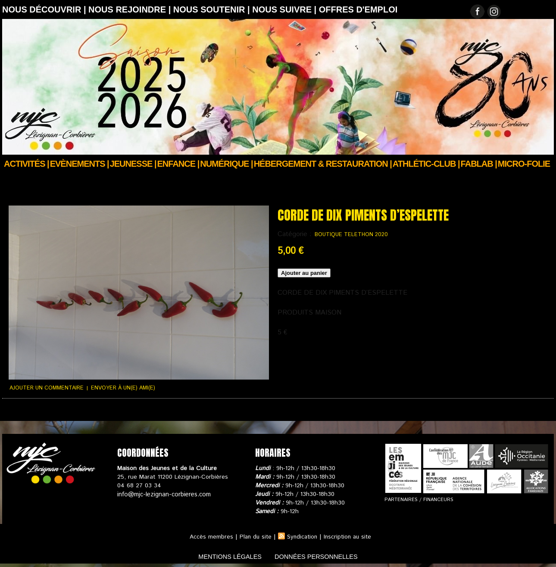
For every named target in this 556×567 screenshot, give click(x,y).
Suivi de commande (27, 412)
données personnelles (323, 555)
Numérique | (226, 163)
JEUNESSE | (133, 163)
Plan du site (253, 536)
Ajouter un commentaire (44, 387)
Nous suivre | (285, 9)
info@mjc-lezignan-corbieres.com (162, 493)
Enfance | (178, 163)
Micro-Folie (524, 163)
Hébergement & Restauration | (323, 163)
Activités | (26, 163)
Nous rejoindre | (130, 9)
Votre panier (168, 412)
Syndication (302, 536)
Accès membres (208, 536)
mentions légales (223, 555)
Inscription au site (349, 536)
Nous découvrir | (45, 9)
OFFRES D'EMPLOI (358, 9)
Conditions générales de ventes (101, 412)
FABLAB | (479, 163)
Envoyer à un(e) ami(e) (117, 387)
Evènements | (79, 163)
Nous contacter (213, 412)
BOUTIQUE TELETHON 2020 (348, 234)
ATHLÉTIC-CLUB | (426, 163)
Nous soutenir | (212, 9)
